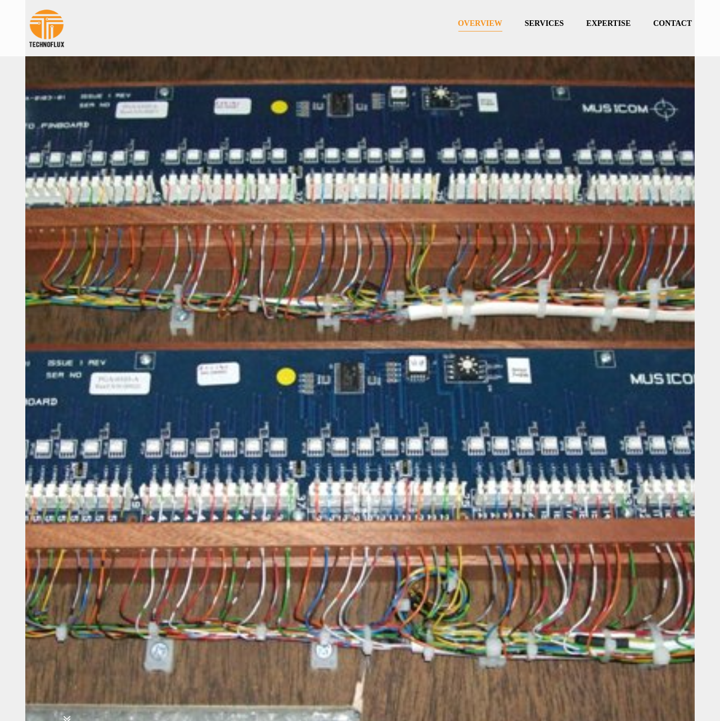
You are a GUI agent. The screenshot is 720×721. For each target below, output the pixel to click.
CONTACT (672, 23)
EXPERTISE (608, 23)
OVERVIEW (480, 23)
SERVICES (544, 23)
